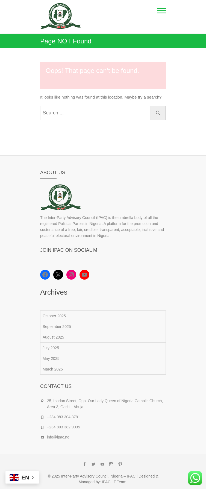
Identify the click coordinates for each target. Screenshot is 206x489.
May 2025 (51, 358)
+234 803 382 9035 (63, 427)
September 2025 (57, 326)
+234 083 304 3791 (63, 417)
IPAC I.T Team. (114, 482)
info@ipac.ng (58, 437)
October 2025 (54, 316)
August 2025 (53, 337)
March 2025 (53, 369)
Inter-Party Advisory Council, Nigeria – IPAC (98, 476)
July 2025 (51, 348)
